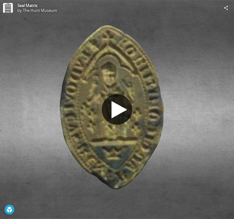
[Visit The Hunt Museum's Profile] (8, 8)
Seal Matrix (27, 5)
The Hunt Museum (40, 10)
